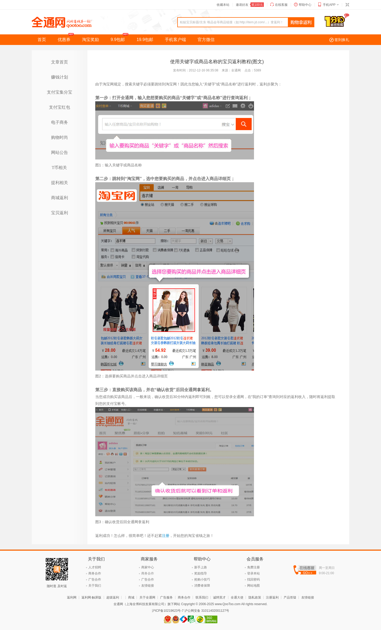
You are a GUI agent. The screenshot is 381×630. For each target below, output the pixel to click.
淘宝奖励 (90, 39)
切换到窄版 (347, 5)
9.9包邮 (121, 38)
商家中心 (147, 567)
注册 (165, 535)
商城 (131, 597)
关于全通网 (147, 597)
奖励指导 (200, 573)
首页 (42, 39)
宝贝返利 (59, 213)
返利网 (71, 597)
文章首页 (59, 62)
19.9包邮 (145, 39)
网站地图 (253, 585)
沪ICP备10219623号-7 (168, 611)
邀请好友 (250, 5)
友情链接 (147, 585)
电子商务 (59, 122)
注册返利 (272, 597)
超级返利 (112, 597)
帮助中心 (305, 5)
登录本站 (253, 573)
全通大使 (237, 597)
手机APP (329, 5)
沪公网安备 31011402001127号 (206, 611)
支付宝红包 (59, 107)
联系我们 (202, 597)
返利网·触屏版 (91, 597)
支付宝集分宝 (59, 92)
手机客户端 (175, 39)
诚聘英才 (219, 597)
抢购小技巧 (202, 579)
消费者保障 (202, 585)
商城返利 (59, 197)
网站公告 (59, 152)
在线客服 (281, 5)
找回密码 (253, 579)
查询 (301, 22)
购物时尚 (59, 137)
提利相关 (59, 182)
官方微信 (206, 39)
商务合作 (94, 573)
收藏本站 (223, 5)
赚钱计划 (59, 77)
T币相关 (59, 167)
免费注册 (253, 567)
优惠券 (67, 38)
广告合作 (94, 579)
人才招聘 (94, 567)
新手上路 (200, 567)
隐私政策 (254, 597)
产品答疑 (290, 597)
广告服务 (166, 597)
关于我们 (94, 585)
